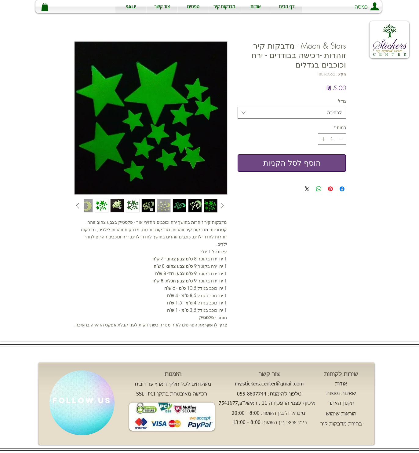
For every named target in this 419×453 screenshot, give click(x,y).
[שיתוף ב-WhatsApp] (318, 189)
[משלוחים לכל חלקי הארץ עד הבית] (173, 384)
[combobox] (292, 113)
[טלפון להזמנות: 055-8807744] (269, 394)
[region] (82, 402)
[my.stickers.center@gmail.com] (269, 384)
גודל (342, 101)
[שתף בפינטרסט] (330, 189)
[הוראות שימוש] (341, 414)
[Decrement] (341, 139)
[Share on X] (307, 189)
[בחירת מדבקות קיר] (341, 424)
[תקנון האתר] (341, 403)
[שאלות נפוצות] (341, 393)
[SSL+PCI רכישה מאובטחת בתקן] (171, 394)
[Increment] (322, 139)
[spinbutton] (331, 139)
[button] (224, 6)
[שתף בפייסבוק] (342, 189)
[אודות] (341, 384)
